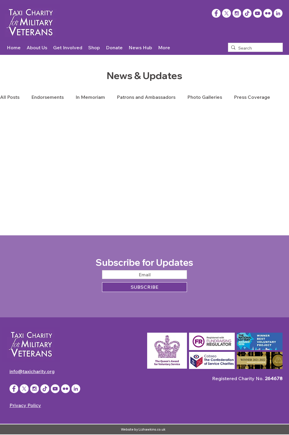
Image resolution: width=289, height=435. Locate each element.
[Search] (254, 48)
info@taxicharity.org (32, 371)
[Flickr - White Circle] (267, 13)
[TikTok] (247, 13)
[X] (226, 13)
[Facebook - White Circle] (13, 388)
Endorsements (47, 97)
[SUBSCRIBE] (144, 287)
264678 (274, 378)
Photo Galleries (204, 97)
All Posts (9, 97)
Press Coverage (252, 97)
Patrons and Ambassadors (146, 97)
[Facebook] (216, 13)
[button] (37, 47)
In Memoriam (90, 97)
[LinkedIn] (278, 13)
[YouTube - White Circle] (257, 13)
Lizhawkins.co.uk (152, 429)
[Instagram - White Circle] (236, 13)
